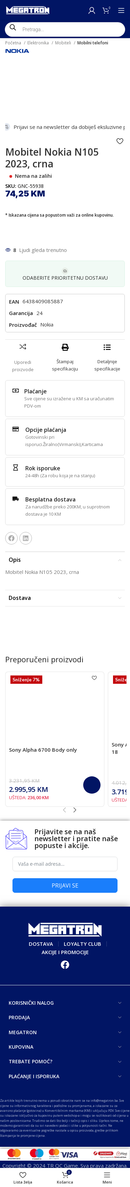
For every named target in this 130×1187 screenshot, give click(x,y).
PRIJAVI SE (65, 885)
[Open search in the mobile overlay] (65, 29)
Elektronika (38, 43)
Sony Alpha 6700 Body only (43, 749)
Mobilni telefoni (92, 43)
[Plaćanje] (15, 390)
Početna (13, 43)
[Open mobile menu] (121, 10)
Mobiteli (63, 43)
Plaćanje (35, 391)
